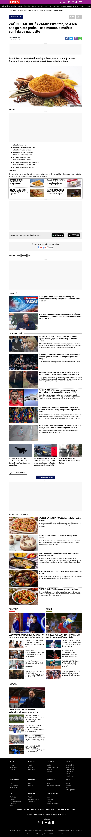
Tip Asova (13, 803)
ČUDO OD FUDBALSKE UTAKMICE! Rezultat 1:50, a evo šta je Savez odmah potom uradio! (34, 718)
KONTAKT (20, 830)
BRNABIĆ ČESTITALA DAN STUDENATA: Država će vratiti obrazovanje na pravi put (34, 643)
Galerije (48, 815)
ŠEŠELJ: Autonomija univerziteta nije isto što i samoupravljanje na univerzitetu (34, 664)
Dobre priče (13, 767)
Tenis (49, 609)
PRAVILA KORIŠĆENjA (63, 830)
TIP (51, 6)
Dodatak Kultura (33, 799)
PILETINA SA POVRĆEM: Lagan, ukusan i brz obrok (58, 589)
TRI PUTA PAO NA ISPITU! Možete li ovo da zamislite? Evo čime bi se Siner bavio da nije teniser (71, 643)
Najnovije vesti (59, 815)
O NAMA (12, 830)
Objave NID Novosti (76, 830)
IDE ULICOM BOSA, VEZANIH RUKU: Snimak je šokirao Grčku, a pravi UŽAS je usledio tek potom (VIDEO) (60, 427)
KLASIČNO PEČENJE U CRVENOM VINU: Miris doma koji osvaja (60, 572)
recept (24, 255)
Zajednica (50, 799)
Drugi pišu (13, 293)
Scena (29, 815)
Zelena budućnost (52, 803)
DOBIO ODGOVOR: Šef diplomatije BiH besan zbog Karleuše (69, 461)
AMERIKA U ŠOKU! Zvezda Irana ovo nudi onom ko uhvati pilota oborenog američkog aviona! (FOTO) (58, 391)
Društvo (7, 6)
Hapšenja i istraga (53, 767)
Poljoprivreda (14, 785)
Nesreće (49, 771)
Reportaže (40, 6)
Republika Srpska (68, 810)
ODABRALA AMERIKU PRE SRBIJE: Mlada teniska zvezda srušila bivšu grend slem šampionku (71, 674)
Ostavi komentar (45, 477)
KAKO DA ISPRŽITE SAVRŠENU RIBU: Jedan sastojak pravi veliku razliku (59, 555)
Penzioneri (31, 769)
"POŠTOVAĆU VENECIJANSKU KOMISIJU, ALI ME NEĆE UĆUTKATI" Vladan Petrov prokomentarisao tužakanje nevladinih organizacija (34, 653)
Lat (61, 2)
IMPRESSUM (28, 830)
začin (18, 255)
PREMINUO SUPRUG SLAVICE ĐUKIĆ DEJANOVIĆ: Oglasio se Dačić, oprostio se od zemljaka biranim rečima (58, 339)
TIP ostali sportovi (15, 801)
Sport (46, 6)
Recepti (19, 6)
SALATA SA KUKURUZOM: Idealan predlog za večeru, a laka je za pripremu (56, 182)
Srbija (82, 6)
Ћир (64, 2)
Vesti (2, 6)
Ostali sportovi (70, 790)
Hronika (13, 6)
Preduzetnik (13, 787)
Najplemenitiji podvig (53, 785)
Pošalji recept (58, 10)
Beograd (63, 6)
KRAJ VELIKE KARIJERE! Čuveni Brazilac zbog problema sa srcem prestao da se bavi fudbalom (34, 728)
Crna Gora (55, 810)
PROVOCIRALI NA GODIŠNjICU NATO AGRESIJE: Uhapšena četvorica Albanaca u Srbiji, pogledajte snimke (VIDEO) (45, 462)
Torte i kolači (13, 10)
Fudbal (13, 684)
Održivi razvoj (53, 794)
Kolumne (12, 769)
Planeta (33, 6)
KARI (29, 255)
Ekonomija (26, 6)
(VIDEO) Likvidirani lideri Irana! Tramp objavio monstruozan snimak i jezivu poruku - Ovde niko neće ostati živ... (59, 299)
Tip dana (12, 799)
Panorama (56, 6)
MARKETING (38, 830)
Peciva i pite (49, 10)
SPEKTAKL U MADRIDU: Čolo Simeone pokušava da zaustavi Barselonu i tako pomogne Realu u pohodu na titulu (59, 410)
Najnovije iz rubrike (18, 515)
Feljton (30, 767)
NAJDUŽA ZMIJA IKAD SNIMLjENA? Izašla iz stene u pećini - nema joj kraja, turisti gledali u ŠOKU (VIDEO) (59, 373)
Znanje (49, 801)
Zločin (49, 765)
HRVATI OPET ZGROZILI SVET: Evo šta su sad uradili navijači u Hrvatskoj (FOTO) (35, 738)
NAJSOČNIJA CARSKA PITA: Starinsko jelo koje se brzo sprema (60, 519)
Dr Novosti (76, 6)
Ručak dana (41, 10)
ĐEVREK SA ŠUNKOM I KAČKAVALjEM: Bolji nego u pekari (19, 192)
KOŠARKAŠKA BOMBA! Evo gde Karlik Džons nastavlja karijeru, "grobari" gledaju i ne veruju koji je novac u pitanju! (59, 357)
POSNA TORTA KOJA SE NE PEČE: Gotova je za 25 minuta (58, 537)
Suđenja (49, 769)
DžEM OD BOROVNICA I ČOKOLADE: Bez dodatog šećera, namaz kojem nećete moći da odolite (56, 193)
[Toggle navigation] (80, 2)
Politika (13, 609)
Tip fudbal (13, 797)
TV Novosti (31, 801)
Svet (29, 783)
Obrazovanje (38, 815)
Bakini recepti (32, 10)
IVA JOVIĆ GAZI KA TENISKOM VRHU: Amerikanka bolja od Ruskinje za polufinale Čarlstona (69, 653)
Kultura (69, 6)
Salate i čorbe (22, 10)
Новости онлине (14, 38)
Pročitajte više (16, 333)
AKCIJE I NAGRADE (49, 830)
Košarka (68, 785)
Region (30, 785)
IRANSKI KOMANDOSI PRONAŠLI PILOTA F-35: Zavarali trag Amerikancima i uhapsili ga (20, 462)
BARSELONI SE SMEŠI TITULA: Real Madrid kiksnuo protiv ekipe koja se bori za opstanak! (35, 749)
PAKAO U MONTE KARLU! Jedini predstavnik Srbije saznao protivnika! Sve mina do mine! (72, 664)
